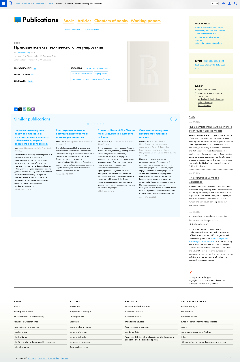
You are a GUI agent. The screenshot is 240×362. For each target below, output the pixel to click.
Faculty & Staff (21, 331)
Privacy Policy (53, 358)
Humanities (203, 96)
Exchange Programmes (80, 326)
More (197, 67)
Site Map (64, 358)
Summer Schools (78, 336)
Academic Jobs (132, 331)
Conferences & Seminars (137, 326)
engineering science (204, 30)
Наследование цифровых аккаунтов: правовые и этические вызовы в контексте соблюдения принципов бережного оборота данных (32, 136)
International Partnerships (26, 326)
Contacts (32, 358)
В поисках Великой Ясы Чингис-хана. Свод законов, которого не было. (116, 133)
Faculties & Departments (26, 321)
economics (218, 27)
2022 (202, 64)
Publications (40, 19)
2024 (221, 61)
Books (68, 20)
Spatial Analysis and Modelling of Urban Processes (208, 240)
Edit (231, 358)
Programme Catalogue (80, 311)
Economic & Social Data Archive (196, 331)
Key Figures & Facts (23, 311)
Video (183, 336)
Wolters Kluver (23, 52)
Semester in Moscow (80, 341)
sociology (199, 39)
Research (131, 301)
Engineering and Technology (210, 92)
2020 (212, 64)
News (192, 116)
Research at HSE (92, 29)
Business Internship (79, 347)
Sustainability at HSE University (29, 316)
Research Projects (133, 316)
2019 (218, 64)
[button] (88, 124)
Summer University (79, 331)
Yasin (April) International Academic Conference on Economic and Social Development (150, 338)
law (214, 33)
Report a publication (72, 29)
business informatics (203, 27)
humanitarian (219, 30)
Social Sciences (204, 105)
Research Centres (133, 311)
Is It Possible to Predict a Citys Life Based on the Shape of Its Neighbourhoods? (208, 220)
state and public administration (208, 43)
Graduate (74, 321)
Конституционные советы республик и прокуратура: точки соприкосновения (72, 133)
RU (213, 3)
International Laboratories (137, 306)
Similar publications (32, 119)
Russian (31, 81)
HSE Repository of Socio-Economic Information (204, 341)
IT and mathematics (203, 33)
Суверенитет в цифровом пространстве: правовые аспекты (153, 133)
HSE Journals (187, 311)
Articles (84, 20)
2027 (206, 61)
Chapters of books (111, 20)
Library (184, 326)
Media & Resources (193, 301)
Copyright (42, 358)
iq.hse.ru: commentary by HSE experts (199, 321)
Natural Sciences (205, 102)
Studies (75, 301)
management (201, 36)
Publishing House (189, 316)
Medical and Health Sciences (210, 99)
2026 (211, 61)
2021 (207, 64)
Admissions (75, 306)
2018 (223, 64)
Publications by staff (190, 306)
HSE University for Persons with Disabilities (34, 341)
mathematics (213, 36)
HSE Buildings (20, 336)
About (18, 301)
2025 (216, 61)
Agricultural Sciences (207, 89)
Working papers (146, 20)
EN (217, 3)
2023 (197, 64)
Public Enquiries (21, 347)
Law (35, 68)
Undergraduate (77, 316)
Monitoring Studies (134, 321)
